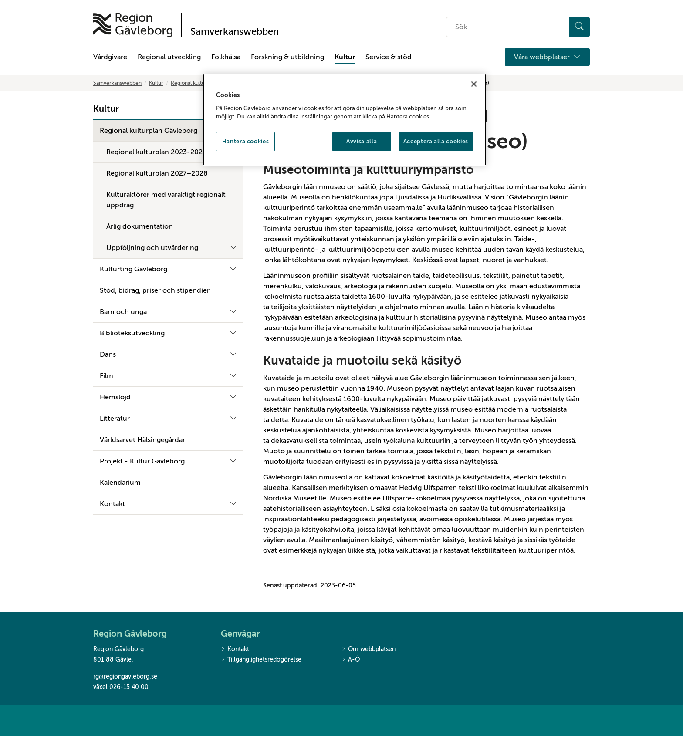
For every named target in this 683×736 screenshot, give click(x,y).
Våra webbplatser (547, 57)
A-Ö (351, 660)
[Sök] (579, 27)
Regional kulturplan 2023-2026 (156, 152)
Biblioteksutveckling (132, 333)
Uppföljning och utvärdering (152, 248)
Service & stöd (388, 57)
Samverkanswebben (117, 83)
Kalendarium (120, 482)
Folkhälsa (225, 57)
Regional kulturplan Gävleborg (148, 131)
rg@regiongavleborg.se (125, 676)
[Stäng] (474, 84)
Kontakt (112, 504)
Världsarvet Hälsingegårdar (142, 440)
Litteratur (115, 418)
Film (106, 376)
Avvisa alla (361, 141)
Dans (108, 354)
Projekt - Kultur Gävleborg (142, 461)
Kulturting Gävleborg (133, 269)
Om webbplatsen (369, 649)
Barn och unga (123, 312)
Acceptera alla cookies (435, 141)
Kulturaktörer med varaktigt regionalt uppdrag (166, 200)
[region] (344, 120)
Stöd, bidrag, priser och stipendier (155, 290)
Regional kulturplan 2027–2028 (157, 173)
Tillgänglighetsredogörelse (261, 660)
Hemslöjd (115, 397)
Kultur (345, 57)
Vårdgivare (110, 57)
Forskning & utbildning (287, 57)
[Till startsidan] (132, 25)
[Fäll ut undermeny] (233, 247)
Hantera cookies (245, 141)
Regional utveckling (169, 57)
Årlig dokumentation (139, 226)
